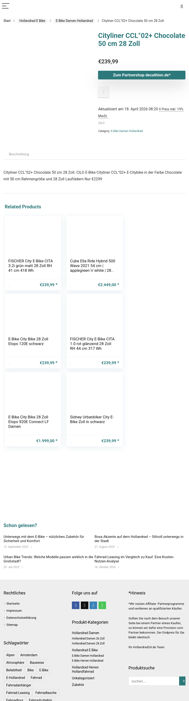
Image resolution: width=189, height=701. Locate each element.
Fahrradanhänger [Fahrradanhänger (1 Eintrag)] (18, 685)
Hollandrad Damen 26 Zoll (88, 638)
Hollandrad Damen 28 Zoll (88, 643)
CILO (101, 123)
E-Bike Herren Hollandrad (87, 660)
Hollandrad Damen (85, 633)
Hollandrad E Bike (32, 21)
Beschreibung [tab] (19, 154)
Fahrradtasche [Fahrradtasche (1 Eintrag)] (45, 693)
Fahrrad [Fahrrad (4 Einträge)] (36, 678)
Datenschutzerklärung (21, 617)
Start (7, 21)
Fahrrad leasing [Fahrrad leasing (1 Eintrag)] (18, 693)
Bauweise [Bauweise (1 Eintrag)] (37, 662)
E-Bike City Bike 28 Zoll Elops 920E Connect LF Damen (90, 344)
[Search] (181, 6)
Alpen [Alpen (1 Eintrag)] (10, 655)
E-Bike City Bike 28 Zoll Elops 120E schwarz (151, 263)
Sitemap (12, 625)
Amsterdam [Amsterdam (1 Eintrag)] (28, 655)
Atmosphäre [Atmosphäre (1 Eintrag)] (15, 662)
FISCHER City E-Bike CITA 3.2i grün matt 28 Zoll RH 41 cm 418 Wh (30, 266)
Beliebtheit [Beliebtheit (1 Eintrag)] (14, 670)
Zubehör (78, 685)
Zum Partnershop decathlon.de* (142, 75)
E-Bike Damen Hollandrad (74, 21)
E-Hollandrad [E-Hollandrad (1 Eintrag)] (15, 678)
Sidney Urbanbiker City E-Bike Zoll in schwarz (153, 341)
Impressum (14, 610)
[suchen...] (183, 680)
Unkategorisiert (83, 678)
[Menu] (5, 6)
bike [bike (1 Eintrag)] (30, 670)
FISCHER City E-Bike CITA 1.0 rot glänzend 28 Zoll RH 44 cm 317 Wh (30, 344)
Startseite (13, 603)
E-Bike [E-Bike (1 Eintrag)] (43, 670)
